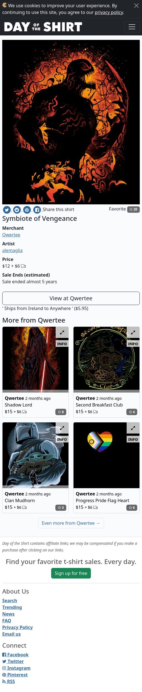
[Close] (136, 5)
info (62, 343)
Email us (11, 634)
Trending (12, 607)
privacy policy (109, 12)
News (8, 614)
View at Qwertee (70, 298)
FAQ (6, 621)
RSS (8, 681)
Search (9, 600)
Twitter (13, 661)
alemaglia (12, 250)
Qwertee (11, 235)
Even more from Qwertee (71, 523)
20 (133, 209)
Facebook (15, 655)
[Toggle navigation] (132, 26)
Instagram (16, 668)
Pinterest (15, 675)
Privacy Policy (17, 627)
